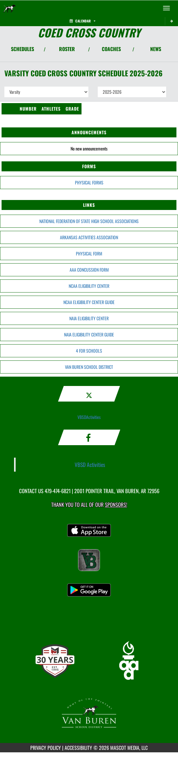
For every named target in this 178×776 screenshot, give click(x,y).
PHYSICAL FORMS (89, 182)
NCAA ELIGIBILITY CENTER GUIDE (89, 302)
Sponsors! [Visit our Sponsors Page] (116, 504)
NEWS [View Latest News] (155, 49)
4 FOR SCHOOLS (89, 350)
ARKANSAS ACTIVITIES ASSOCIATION (89, 237)
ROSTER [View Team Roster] (67, 49)
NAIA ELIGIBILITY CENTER (89, 318)
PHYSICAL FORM (89, 253)
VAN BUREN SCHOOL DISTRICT (89, 367)
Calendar (82, 20)
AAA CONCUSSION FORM (89, 269)
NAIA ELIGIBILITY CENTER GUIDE (89, 334)
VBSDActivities (89, 417)
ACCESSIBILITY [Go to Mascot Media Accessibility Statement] (78, 747)
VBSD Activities (90, 464)
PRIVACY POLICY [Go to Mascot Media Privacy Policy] (45, 747)
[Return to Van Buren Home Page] (9, 8)
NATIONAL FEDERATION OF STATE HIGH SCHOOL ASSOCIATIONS (89, 221)
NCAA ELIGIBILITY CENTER (89, 286)
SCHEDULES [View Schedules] (22, 49)
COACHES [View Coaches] (111, 49)
